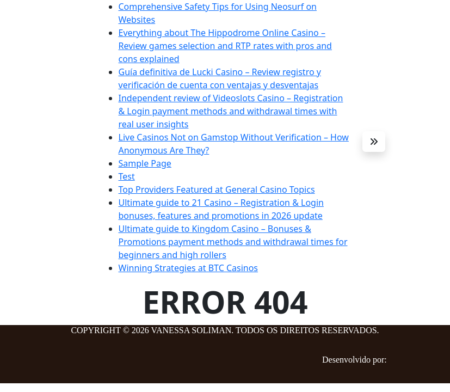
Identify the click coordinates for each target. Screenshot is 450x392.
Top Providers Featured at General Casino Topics (217, 189)
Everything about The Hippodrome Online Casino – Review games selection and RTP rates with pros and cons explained (225, 46)
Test (127, 176)
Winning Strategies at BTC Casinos (188, 268)
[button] (373, 141)
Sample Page (145, 163)
